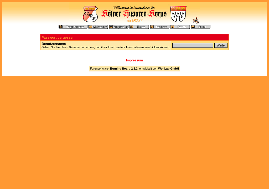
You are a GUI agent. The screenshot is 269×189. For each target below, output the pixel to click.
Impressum (134, 60)
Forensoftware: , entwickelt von (134, 68)
